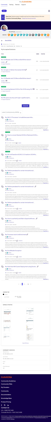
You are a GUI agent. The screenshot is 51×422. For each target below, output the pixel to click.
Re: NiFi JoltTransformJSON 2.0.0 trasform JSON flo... (21, 154)
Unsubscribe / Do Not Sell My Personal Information (42, 416)
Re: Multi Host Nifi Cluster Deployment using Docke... (21, 266)
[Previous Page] (18, 284)
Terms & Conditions (18, 416)
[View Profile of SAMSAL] (9, 119)
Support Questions (6, 63)
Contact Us (5, 408)
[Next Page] (30, 284)
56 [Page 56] (28, 284)
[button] (14, 311)
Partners (17, 4)
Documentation (6, 394)
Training (11, 4)
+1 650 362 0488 (16, 412)
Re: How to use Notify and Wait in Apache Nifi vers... (20, 218)
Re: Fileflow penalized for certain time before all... (19, 170)
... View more (46, 130)
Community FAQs (6, 384)
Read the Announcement (29, 18)
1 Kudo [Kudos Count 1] (19, 143)
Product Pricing (6, 402)
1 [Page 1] (20, 284)
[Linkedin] (8, 405)
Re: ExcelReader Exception (13, 250)
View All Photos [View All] (25, 343)
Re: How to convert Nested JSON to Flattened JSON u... (21, 135)
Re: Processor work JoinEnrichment (16, 234)
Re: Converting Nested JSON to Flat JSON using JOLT (17, 89)
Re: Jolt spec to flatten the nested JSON (13, 70)
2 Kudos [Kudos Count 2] (20, 240)
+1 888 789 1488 (8, 410)
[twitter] (5, 405)
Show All (25, 106)
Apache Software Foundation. (40, 417)
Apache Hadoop (10, 417)
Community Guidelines (8, 381)
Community (4, 4)
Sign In (4, 10)
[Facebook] (1, 405)
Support (23, 4)
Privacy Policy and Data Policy (27, 416)
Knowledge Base (6, 398)
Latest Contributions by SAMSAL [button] (10, 112)
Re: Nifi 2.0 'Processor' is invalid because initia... (19, 117)
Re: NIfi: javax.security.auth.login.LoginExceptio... (16, 97)
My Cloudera (5, 387)
